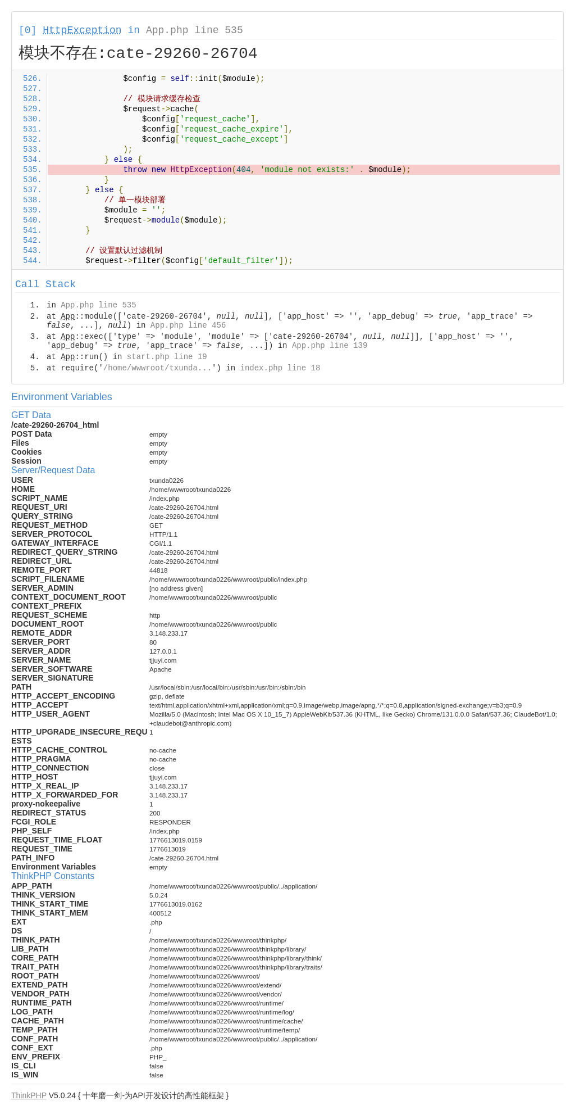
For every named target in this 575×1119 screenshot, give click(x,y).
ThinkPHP (29, 1095)
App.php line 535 (194, 30)
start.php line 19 (167, 356)
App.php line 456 (188, 325)
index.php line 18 (280, 368)
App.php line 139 (329, 345)
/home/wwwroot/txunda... (157, 368)
